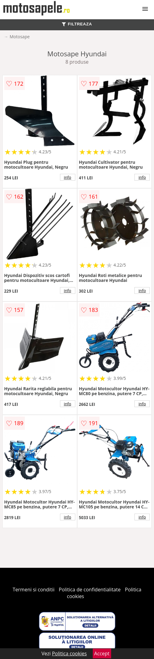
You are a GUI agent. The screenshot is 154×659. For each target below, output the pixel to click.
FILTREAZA (77, 24)
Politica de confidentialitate (90, 589)
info (67, 177)
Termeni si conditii (33, 589)
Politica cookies (69, 653)
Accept (102, 653)
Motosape (20, 36)
